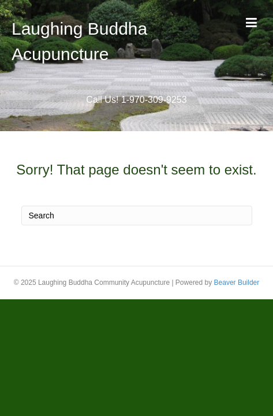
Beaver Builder (237, 282)
